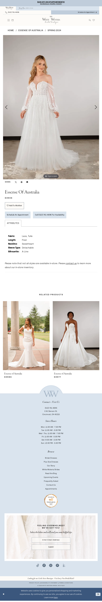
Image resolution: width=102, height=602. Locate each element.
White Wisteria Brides (51, 470)
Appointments (51, 490)
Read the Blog (51, 474)
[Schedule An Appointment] (87, 13)
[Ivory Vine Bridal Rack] (26, 8)
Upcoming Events (51, 478)
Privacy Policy (34, 584)
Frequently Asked (51, 482)
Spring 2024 (54, 30)
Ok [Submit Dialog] (98, 595)
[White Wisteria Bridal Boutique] (9, 8)
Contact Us (51, 486)
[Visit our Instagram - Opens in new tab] (50, 567)
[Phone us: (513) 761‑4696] (12, 13)
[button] (8, 20)
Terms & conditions (66, 584)
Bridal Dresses (51, 459)
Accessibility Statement (49, 584)
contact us (71, 264)
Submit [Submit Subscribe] (51, 548)
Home (11, 30)
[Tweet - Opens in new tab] (16, 182)
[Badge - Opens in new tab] (51, 501)
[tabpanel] (51, 107)
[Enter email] (51, 541)
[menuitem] (9, 8)
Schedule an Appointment (18, 216)
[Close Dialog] (4, 595)
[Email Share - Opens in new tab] (27, 182)
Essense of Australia (30, 30)
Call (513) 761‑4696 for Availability (52, 216)
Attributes (13, 224)
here (56, 599)
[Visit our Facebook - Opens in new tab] (44, 567)
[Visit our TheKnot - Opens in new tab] (64, 567)
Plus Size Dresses (51, 463)
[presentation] (26, 336)
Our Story (51, 467)
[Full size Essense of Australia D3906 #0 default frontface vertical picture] (51, 107)
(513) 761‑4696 (51, 409)
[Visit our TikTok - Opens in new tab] (37, 567)
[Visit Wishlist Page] (94, 20)
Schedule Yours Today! (51, 4)
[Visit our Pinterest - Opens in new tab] (57, 567)
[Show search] (90, 20)
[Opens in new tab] (51, 580)
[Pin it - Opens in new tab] (21, 182)
